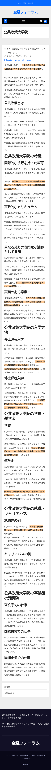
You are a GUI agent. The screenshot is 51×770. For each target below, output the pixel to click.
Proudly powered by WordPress (18, 755)
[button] (41, 21)
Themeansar (25, 759)
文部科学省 (9, 693)
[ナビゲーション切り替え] (23, 21)
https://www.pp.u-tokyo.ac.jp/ (18, 60)
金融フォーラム (25, 12)
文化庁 (7, 687)
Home (25, 765)
